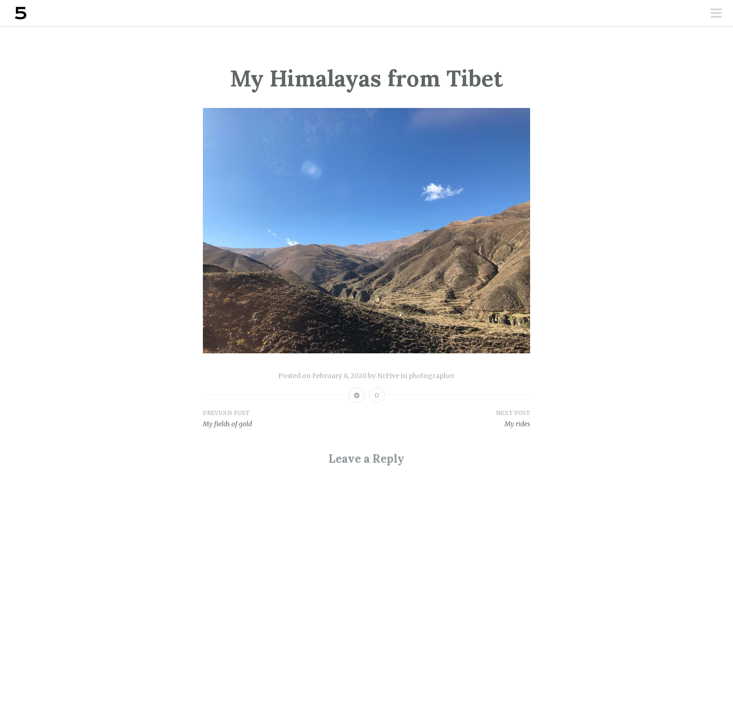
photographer (432, 376)
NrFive (388, 376)
